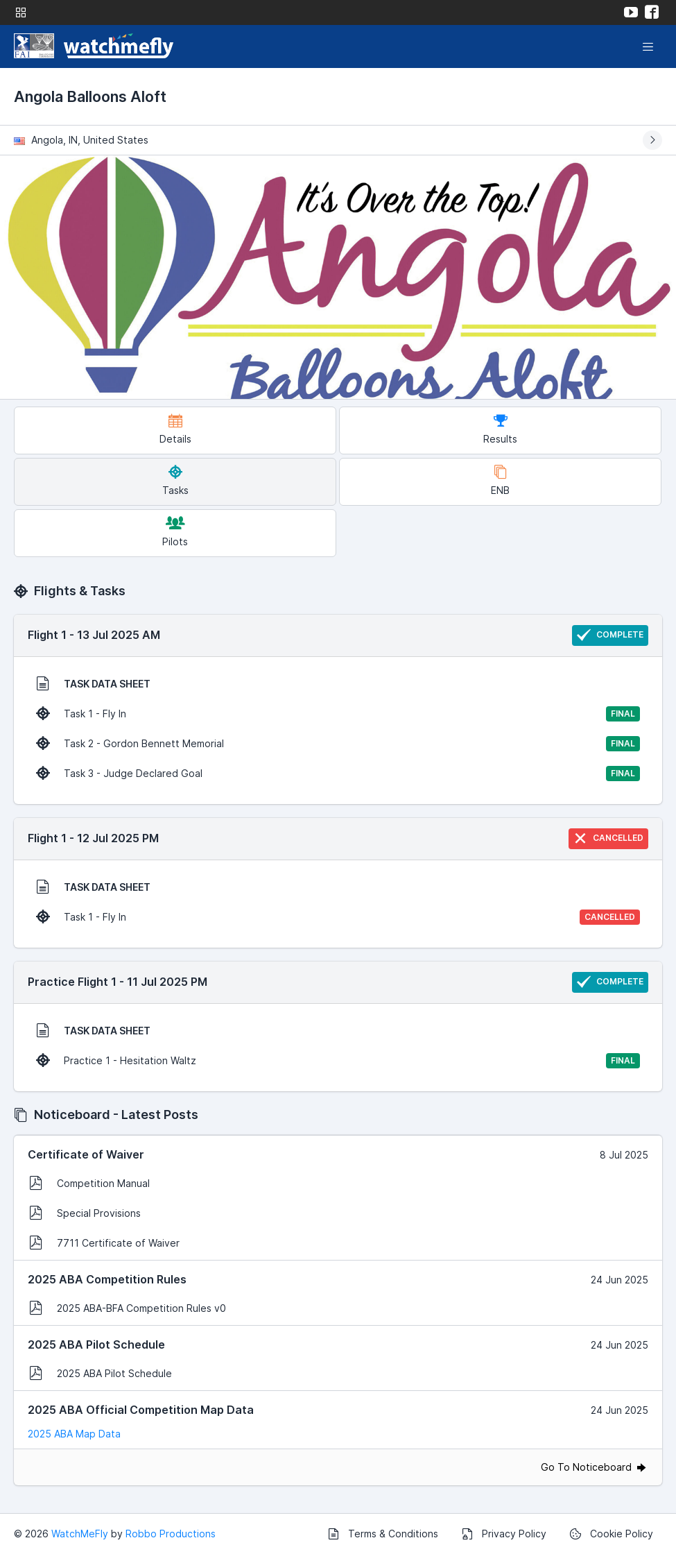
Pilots (175, 531)
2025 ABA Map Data (74, 1434)
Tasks (175, 480)
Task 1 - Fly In (338, 714)
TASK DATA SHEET (93, 683)
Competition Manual (89, 1183)
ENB (500, 480)
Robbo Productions (170, 1533)
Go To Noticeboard (594, 1467)
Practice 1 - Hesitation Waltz (338, 1060)
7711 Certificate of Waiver (104, 1242)
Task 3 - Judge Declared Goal (338, 773)
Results (500, 429)
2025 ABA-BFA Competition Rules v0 (127, 1308)
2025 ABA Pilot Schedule (100, 1373)
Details (175, 429)
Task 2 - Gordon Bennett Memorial (338, 743)
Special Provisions (85, 1213)
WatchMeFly (79, 1533)
